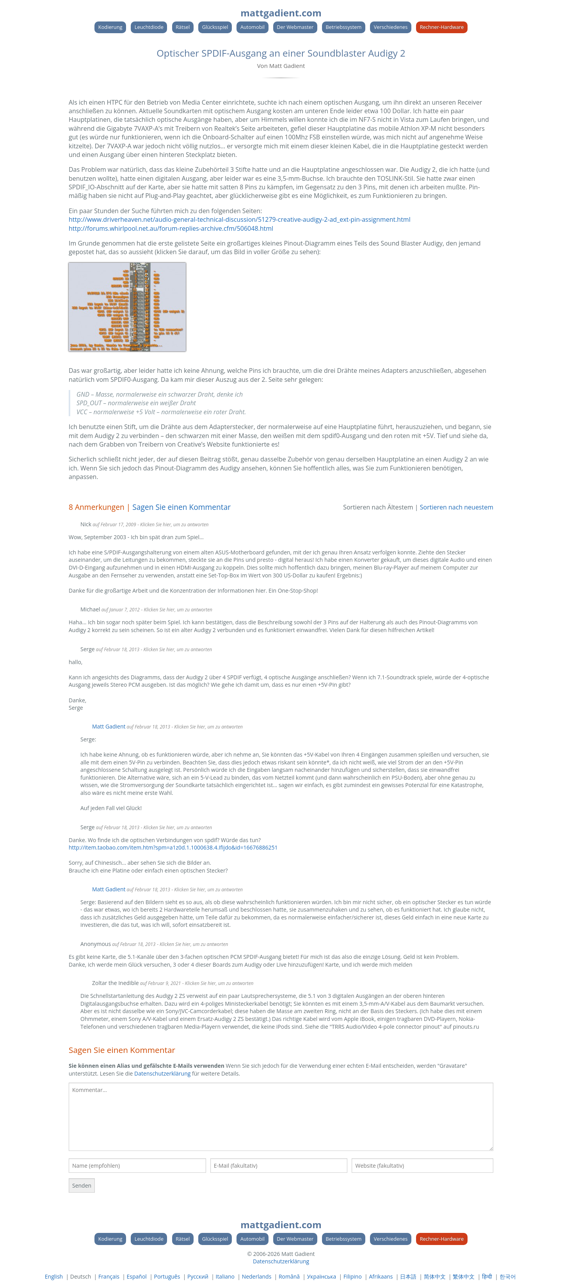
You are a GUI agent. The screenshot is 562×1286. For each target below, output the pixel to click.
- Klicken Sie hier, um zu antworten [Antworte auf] (192, 944)
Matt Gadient (108, 726)
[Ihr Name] (137, 1165)
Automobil (252, 26)
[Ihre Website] (422, 1165)
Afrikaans (381, 1276)
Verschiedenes (391, 26)
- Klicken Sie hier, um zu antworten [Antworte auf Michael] (176, 609)
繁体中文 (464, 1276)
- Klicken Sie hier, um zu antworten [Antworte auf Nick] (172, 524)
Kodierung (110, 26)
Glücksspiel (215, 26)
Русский (197, 1276)
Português (167, 1276)
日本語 (408, 1276)
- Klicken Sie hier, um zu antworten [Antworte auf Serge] (176, 649)
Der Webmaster (295, 26)
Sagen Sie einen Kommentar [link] (181, 507)
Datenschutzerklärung (162, 1073)
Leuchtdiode (149, 26)
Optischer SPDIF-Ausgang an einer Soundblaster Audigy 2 (281, 52)
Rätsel (183, 26)
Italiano (225, 1276)
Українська (321, 1276)
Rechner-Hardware (442, 26)
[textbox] (281, 1117)
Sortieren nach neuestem (456, 507)
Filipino (352, 1276)
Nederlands (257, 1276)
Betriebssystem (344, 26)
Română (289, 1276)
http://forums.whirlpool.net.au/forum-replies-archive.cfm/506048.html (171, 228)
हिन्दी (487, 1276)
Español (137, 1276)
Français (108, 1276)
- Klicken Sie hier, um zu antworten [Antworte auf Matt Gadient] (207, 726)
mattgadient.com (280, 12)
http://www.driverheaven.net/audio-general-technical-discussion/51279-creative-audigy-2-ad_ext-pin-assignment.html (240, 219)
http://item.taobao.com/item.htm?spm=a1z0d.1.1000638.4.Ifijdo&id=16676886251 (173, 847)
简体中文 (435, 1276)
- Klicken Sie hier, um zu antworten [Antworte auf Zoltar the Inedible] (217, 983)
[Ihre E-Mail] (279, 1165)
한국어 (508, 1276)
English (54, 1276)
